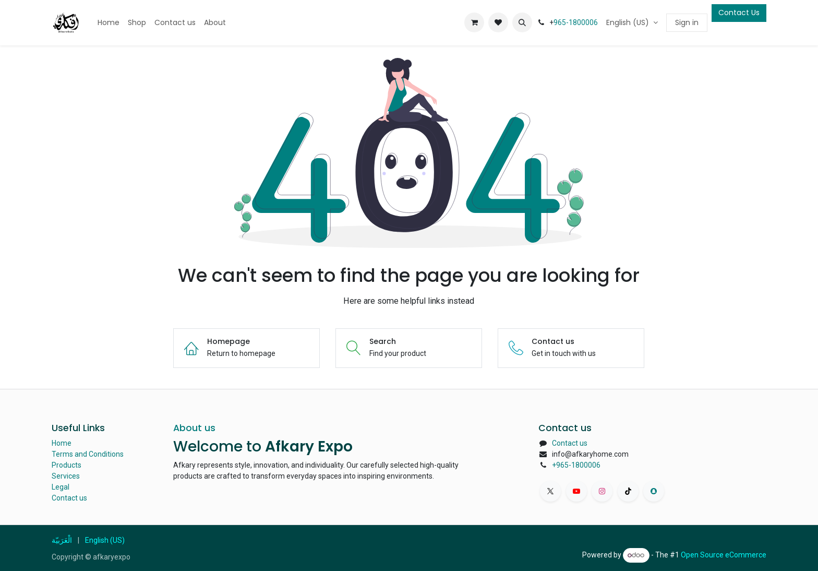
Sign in (687, 22)
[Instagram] (602, 491)
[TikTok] (628, 491)
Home (61, 443)
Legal (60, 487)
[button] (522, 22)
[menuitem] (108, 22)
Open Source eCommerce (723, 555)
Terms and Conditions (88, 454)
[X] (550, 491)
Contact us (69, 498)
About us (194, 428)
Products (66, 465)
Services (66, 476)
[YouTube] (576, 491)
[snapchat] (653, 491)
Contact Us (739, 12)
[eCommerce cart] (474, 22)
